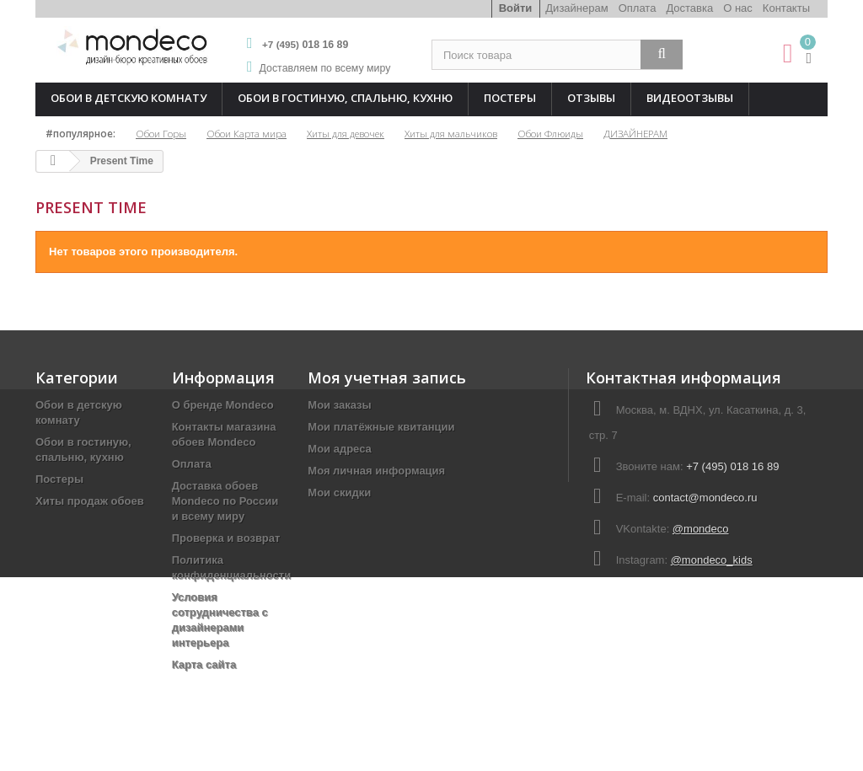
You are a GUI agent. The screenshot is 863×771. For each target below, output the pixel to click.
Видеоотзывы (689, 97)
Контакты (786, 8)
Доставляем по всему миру (325, 68)
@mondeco (701, 528)
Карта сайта (204, 664)
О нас (738, 8)
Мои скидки (339, 492)
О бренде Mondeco (223, 405)
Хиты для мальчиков (451, 133)
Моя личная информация (376, 470)
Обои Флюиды (550, 133)
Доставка (689, 8)
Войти (516, 8)
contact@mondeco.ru (705, 497)
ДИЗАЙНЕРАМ (635, 133)
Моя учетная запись (387, 377)
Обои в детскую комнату (128, 97)
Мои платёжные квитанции (381, 426)
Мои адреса (339, 448)
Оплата (638, 8)
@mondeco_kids (712, 560)
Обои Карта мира (246, 133)
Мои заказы (339, 405)
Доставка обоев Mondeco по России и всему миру (225, 500)
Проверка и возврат (226, 538)
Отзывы (591, 97)
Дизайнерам (576, 8)
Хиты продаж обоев (89, 501)
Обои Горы (161, 133)
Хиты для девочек (345, 133)
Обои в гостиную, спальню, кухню (345, 97)
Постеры (510, 97)
